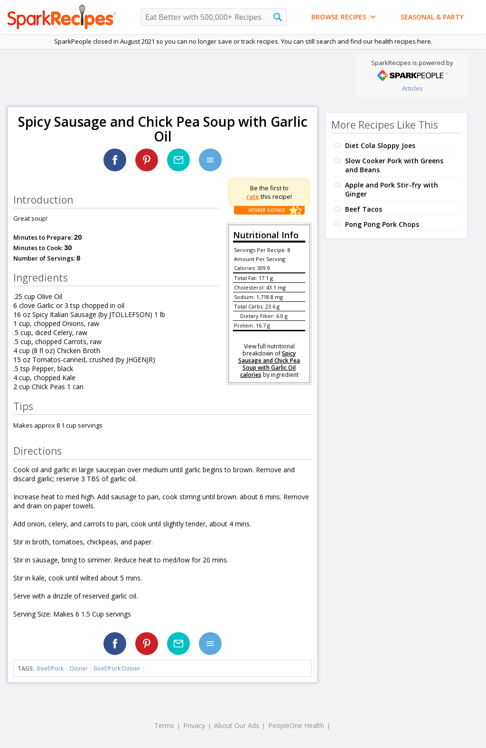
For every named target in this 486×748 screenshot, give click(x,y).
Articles (412, 88)
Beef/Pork (50, 668)
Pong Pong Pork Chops (382, 224)
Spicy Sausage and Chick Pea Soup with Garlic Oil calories (269, 364)
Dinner (79, 668)
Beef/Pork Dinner (117, 668)
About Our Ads (236, 725)
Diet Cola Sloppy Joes (380, 145)
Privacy (194, 725)
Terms (164, 725)
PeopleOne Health (296, 725)
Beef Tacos (363, 209)
